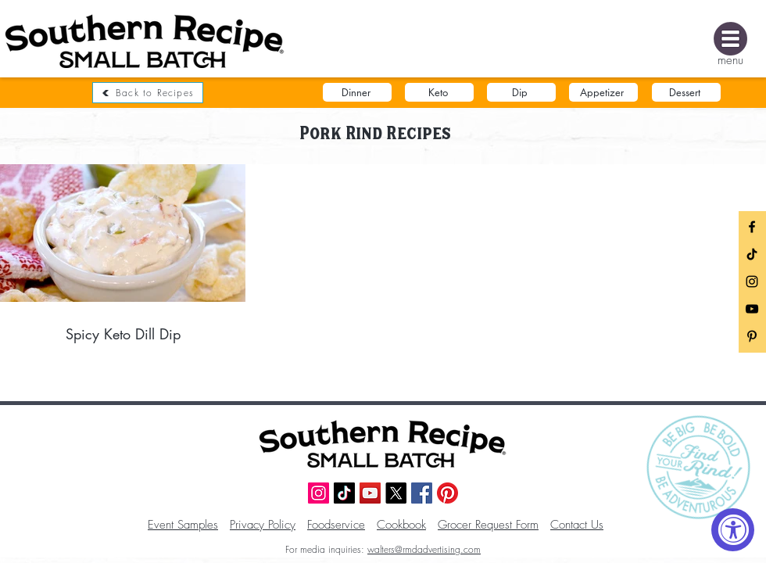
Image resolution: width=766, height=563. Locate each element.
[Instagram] (752, 281)
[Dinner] (357, 92)
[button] (730, 39)
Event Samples (183, 525)
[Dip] (521, 92)
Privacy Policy (262, 525)
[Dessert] (686, 92)
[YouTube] (752, 309)
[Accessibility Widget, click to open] (732, 529)
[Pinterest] (447, 493)
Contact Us (576, 525)
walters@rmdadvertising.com (424, 549)
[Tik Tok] (752, 254)
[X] (395, 493)
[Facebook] (752, 227)
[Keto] (439, 92)
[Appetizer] (603, 92)
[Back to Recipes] (147, 92)
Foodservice (336, 525)
